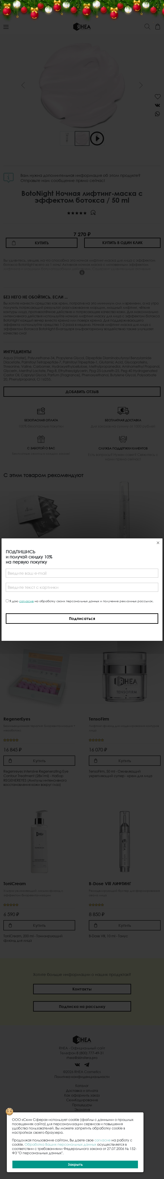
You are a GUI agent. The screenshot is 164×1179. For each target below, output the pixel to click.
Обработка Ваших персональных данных (60, 1144)
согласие (26, 601)
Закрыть (75, 1164)
